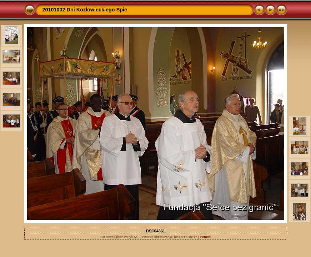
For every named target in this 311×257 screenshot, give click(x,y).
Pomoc (205, 237)
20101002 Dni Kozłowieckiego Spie (84, 9)
